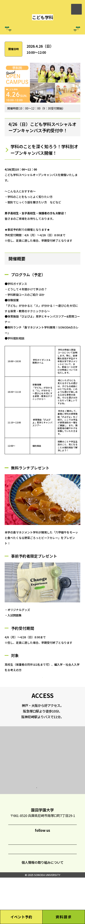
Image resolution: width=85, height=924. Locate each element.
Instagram (20, 881)
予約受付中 (42, 258)
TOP (43, 839)
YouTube (64, 881)
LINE (35, 881)
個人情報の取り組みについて (42, 908)
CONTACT (46, 894)
